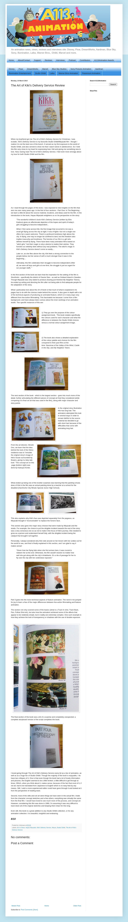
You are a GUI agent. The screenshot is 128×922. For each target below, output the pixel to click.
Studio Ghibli (40, 73)
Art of (19, 827)
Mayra (54, 827)
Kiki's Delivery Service (44, 827)
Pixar (21, 69)
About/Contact (24, 60)
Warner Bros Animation (68, 73)
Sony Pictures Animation (81, 69)
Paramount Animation (91, 73)
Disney (12, 69)
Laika (52, 73)
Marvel (45, 69)
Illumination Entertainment (20, 73)
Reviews (48, 60)
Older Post (77, 906)
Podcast (72, 60)
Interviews (60, 60)
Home (11, 60)
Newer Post (16, 906)
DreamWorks (32, 69)
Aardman (99, 69)
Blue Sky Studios (59, 69)
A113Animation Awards (104, 60)
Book (23, 827)
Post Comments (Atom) (29, 910)
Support (37, 60)
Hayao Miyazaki (31, 827)
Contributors (85, 60)
